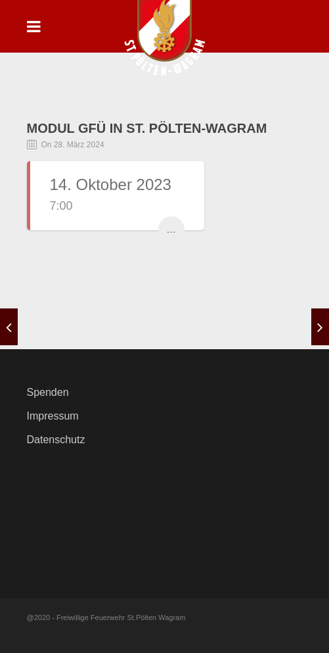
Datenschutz (56, 439)
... (171, 229)
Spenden (48, 392)
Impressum (53, 416)
